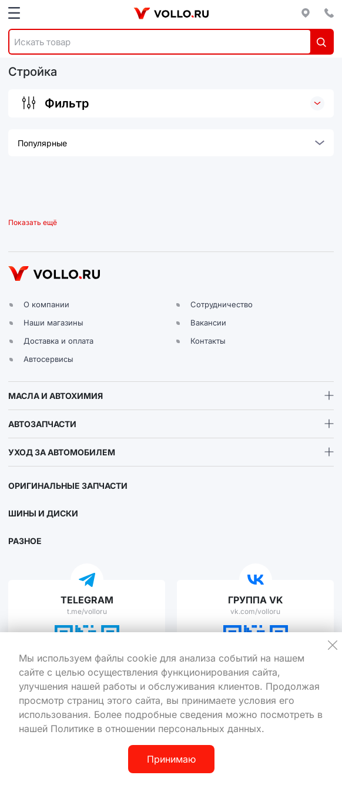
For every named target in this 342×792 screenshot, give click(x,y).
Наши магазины (53, 322)
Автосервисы (48, 359)
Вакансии (208, 322)
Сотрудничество (221, 304)
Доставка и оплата (58, 340)
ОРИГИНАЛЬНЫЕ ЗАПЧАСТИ (68, 486)
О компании (46, 304)
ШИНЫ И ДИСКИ (43, 513)
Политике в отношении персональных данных (156, 728)
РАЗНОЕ (25, 541)
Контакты (208, 340)
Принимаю (171, 759)
